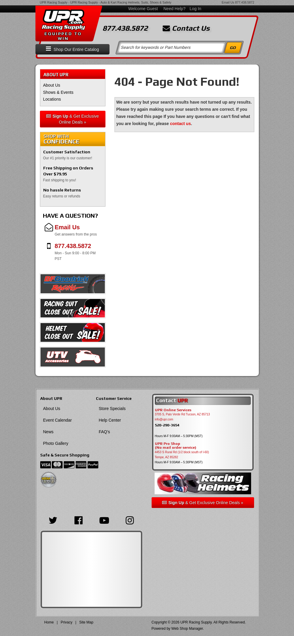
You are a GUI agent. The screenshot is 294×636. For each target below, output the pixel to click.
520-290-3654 (167, 425)
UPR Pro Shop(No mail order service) (175, 446)
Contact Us (186, 28)
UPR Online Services (173, 410)
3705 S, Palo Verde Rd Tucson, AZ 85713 (182, 414)
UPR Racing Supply (54, 2)
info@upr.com (164, 419)
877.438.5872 (244, 2)
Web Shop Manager (187, 628)
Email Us (228, 2)
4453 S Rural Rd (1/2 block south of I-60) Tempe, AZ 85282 (182, 454)
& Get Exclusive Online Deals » (72, 119)
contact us (180, 123)
